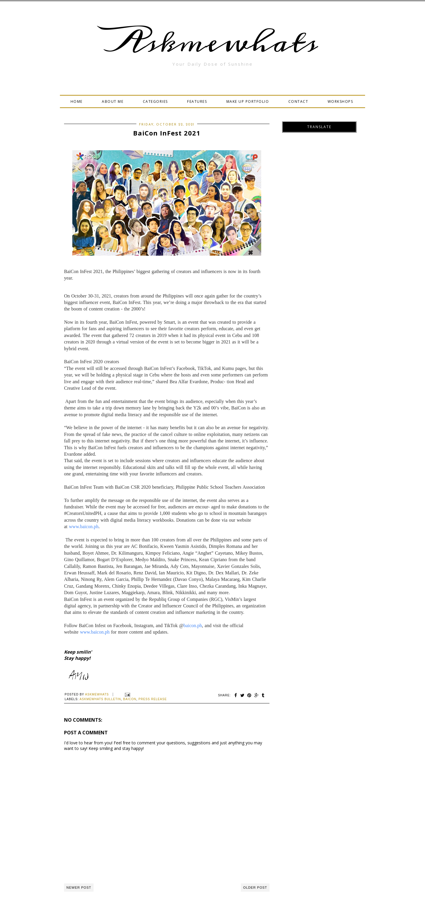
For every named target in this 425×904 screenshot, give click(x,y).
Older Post (255, 887)
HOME (77, 101)
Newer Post (78, 887)
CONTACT (298, 101)
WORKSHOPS (340, 101)
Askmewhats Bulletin (100, 699)
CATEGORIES (155, 101)
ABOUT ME (112, 101)
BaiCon (129, 699)
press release (152, 699)
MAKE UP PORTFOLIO (247, 101)
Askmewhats (212, 42)
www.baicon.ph (84, 526)
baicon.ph (193, 625)
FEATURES (197, 101)
